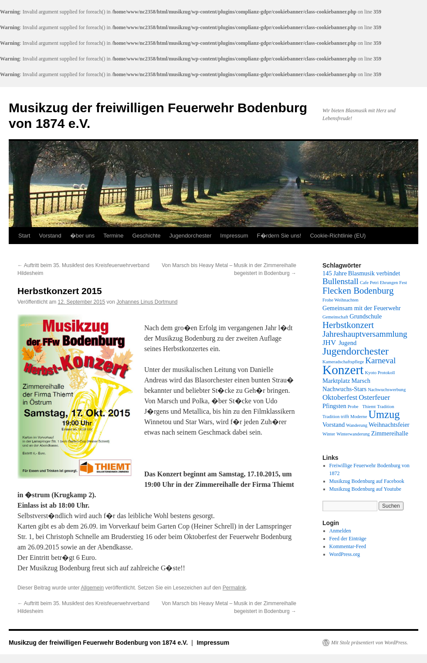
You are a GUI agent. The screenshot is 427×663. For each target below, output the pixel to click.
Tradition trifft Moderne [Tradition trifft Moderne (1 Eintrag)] (344, 416)
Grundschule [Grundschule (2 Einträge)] (365, 316)
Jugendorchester (190, 235)
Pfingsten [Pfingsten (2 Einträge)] (334, 405)
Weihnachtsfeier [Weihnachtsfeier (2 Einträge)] (389, 424)
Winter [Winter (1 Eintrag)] (328, 434)
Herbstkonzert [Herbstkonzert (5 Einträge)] (348, 325)
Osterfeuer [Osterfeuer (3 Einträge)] (374, 397)
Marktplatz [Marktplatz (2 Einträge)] (336, 380)
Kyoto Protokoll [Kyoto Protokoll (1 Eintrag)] (380, 372)
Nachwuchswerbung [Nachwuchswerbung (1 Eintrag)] (387, 389)
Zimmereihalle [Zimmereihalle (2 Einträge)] (389, 433)
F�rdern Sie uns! (279, 235)
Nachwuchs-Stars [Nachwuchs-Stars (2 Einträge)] (344, 388)
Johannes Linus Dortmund (146, 302)
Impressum (234, 235)
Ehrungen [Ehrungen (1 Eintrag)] (389, 282)
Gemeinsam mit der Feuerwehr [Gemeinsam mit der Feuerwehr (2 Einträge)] (361, 308)
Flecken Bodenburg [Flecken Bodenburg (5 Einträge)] (357, 290)
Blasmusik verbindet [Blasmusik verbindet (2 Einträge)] (374, 273)
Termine (113, 235)
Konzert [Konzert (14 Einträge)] (342, 370)
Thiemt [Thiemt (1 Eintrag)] (369, 406)
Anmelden (340, 531)
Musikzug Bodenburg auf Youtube (365, 489)
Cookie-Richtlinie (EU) (338, 235)
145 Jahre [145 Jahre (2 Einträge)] (334, 273)
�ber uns (82, 235)
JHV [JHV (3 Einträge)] (329, 342)
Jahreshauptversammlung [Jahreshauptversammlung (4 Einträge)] (364, 333)
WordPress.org (344, 554)
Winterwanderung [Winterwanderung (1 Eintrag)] (353, 434)
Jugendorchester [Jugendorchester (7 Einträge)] (355, 351)
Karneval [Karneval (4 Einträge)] (380, 360)
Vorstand (50, 235)
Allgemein (92, 588)
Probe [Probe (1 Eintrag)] (353, 406)
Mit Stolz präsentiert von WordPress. (369, 643)
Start (24, 235)
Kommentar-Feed (347, 546)
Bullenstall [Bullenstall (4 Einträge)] (340, 281)
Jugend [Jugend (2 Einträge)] (347, 342)
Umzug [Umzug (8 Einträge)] (384, 414)
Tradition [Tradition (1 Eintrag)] (385, 406)
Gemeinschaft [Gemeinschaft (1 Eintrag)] (335, 317)
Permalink (234, 588)
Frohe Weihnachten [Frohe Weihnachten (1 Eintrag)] (340, 300)
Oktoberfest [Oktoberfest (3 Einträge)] (339, 397)
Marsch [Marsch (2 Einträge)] (360, 380)
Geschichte (146, 235)
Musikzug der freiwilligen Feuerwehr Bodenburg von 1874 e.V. (99, 642)
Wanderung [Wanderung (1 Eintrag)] (356, 425)
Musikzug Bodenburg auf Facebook (366, 481)
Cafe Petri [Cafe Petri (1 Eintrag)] (369, 282)
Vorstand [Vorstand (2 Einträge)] (333, 424)
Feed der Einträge (347, 539)
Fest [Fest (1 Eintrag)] (403, 282)
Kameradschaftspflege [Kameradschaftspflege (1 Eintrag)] (343, 361)
